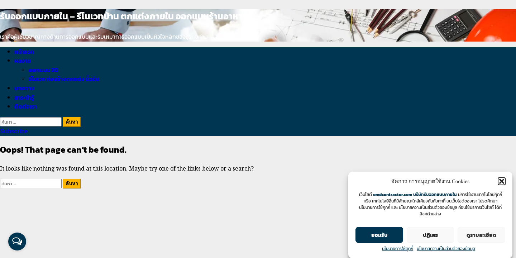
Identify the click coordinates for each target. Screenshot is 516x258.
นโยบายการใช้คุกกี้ (397, 249)
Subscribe (14, 131)
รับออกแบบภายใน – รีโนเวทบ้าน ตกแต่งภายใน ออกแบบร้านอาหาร (123, 16)
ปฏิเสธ (430, 235)
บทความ (24, 88)
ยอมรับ (379, 235)
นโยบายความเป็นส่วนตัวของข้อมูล (446, 249)
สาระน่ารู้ (24, 97)
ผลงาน (22, 60)
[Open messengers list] (17, 241)
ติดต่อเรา (25, 106)
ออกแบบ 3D (43, 70)
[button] (501, 182)
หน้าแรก (24, 51)
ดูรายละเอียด (481, 235)
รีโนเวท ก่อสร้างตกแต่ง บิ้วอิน (64, 79)
